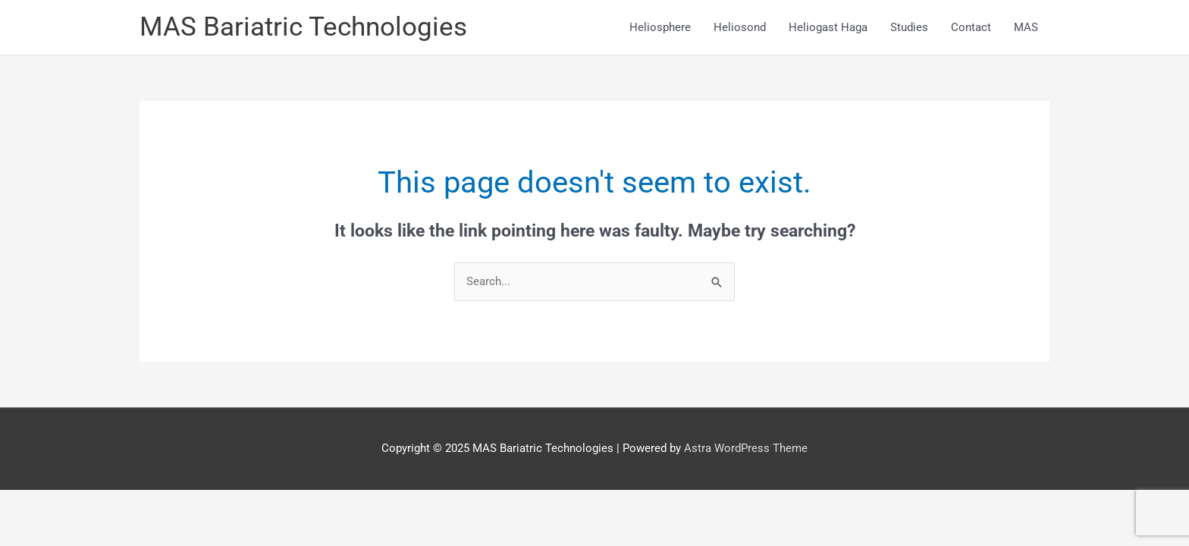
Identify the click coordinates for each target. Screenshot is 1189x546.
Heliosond (740, 27)
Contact (971, 27)
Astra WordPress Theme (746, 448)
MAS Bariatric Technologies (303, 26)
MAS (1026, 27)
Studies (909, 27)
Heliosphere (660, 27)
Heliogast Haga (828, 27)
